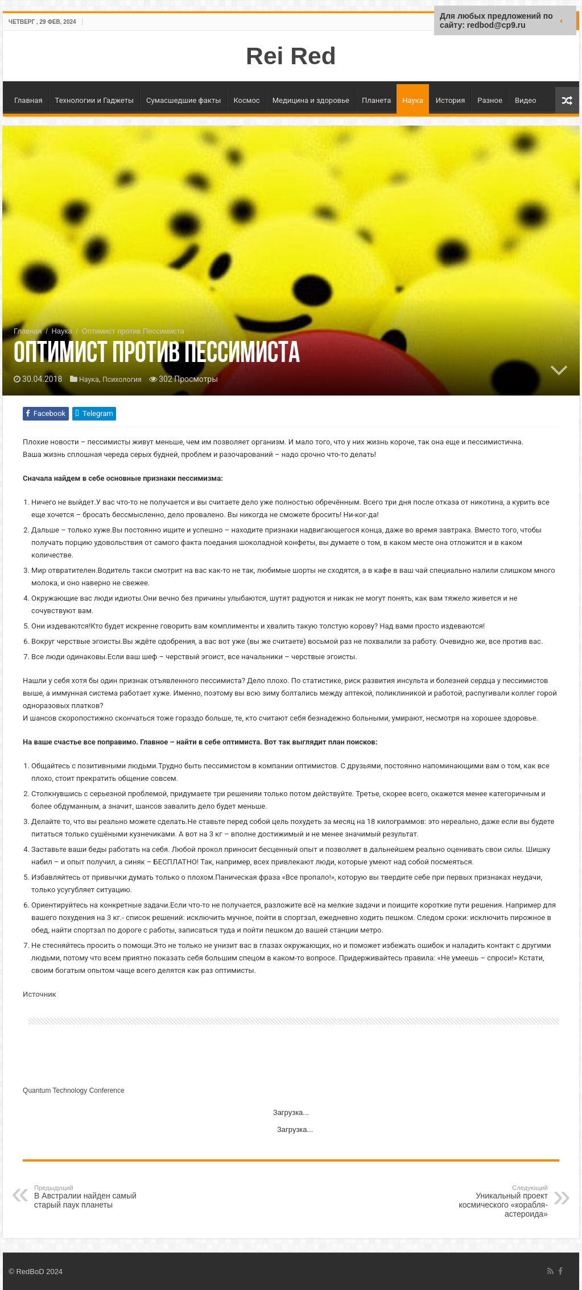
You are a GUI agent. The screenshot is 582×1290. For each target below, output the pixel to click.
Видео (525, 100)
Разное (489, 100)
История (450, 100)
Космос (246, 100)
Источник (39, 994)
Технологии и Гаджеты (94, 100)
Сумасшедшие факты (183, 100)
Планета (376, 100)
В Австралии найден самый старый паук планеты (92, 1196)
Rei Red (291, 55)
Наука (412, 100)
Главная (28, 100)
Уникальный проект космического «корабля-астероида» (489, 1201)
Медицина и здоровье (311, 100)
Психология (127, 379)
